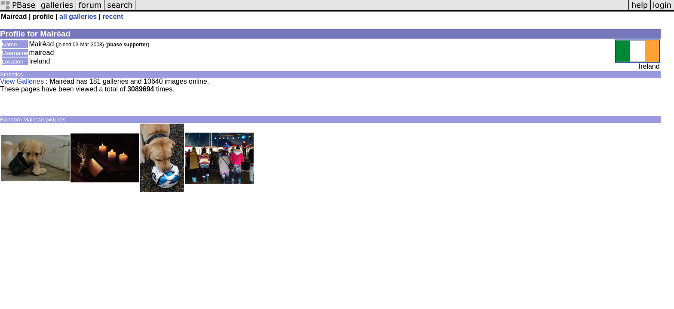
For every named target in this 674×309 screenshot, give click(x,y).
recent (113, 16)
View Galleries (22, 81)
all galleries (78, 16)
